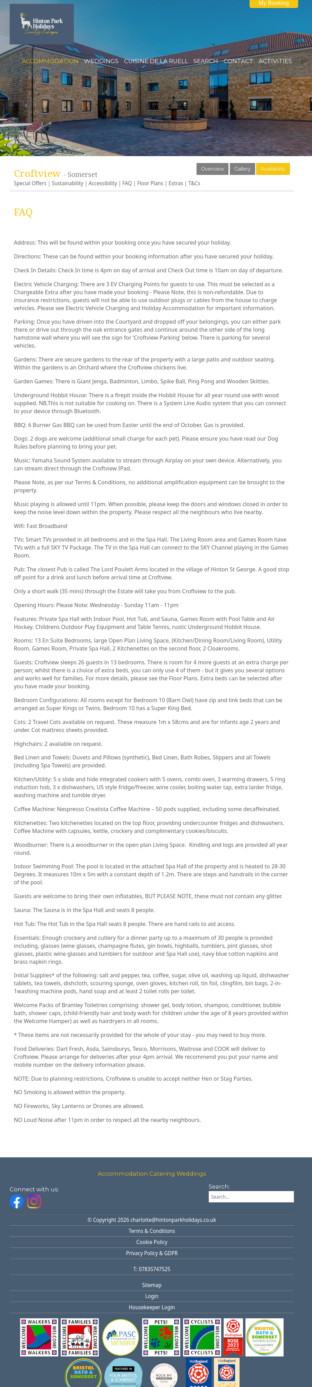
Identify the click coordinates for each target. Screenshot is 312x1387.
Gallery (242, 169)
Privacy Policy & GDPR (152, 1253)
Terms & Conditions (152, 1231)
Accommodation (50, 61)
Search (205, 61)
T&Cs (194, 183)
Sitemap (152, 1285)
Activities (275, 61)
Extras (175, 183)
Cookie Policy (151, 1242)
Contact (238, 61)
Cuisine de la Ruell (156, 61)
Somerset (82, 174)
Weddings (101, 61)
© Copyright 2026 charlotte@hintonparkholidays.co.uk (152, 1220)
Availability (273, 169)
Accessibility (103, 183)
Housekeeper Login (152, 1307)
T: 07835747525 (152, 1269)
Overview (212, 169)
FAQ (127, 183)
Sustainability (67, 183)
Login (151, 1296)
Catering (162, 1173)
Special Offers (30, 183)
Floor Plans (150, 183)
